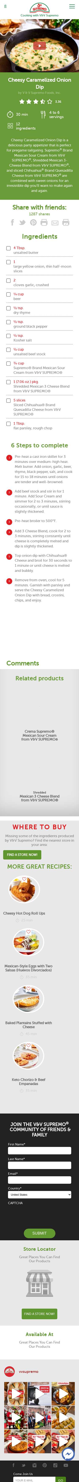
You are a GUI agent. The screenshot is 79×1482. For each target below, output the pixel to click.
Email (13, 1173)
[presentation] (40, 1214)
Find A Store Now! (22, 855)
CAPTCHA (15, 1203)
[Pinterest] (45, 1465)
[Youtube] (66, 1465)
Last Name (16, 1159)
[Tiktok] (55, 1465)
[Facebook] (13, 1465)
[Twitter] (23, 1465)
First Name (16, 1144)
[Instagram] (34, 1465)
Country (14, 1188)
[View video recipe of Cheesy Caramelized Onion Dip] (39, 45)
